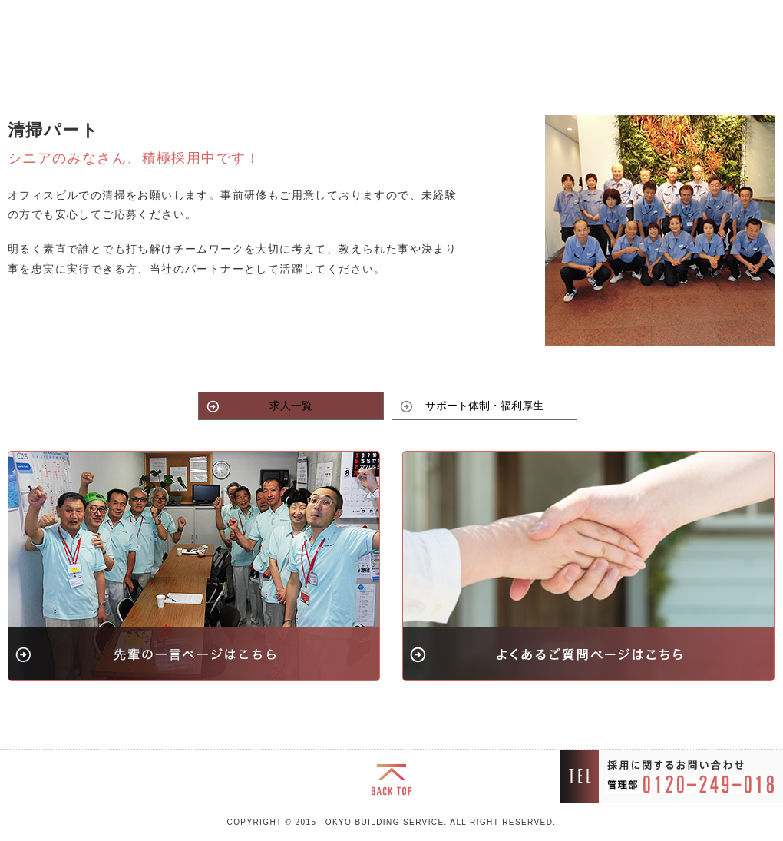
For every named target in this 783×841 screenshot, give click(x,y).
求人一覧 (290, 405)
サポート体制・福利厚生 (484, 405)
